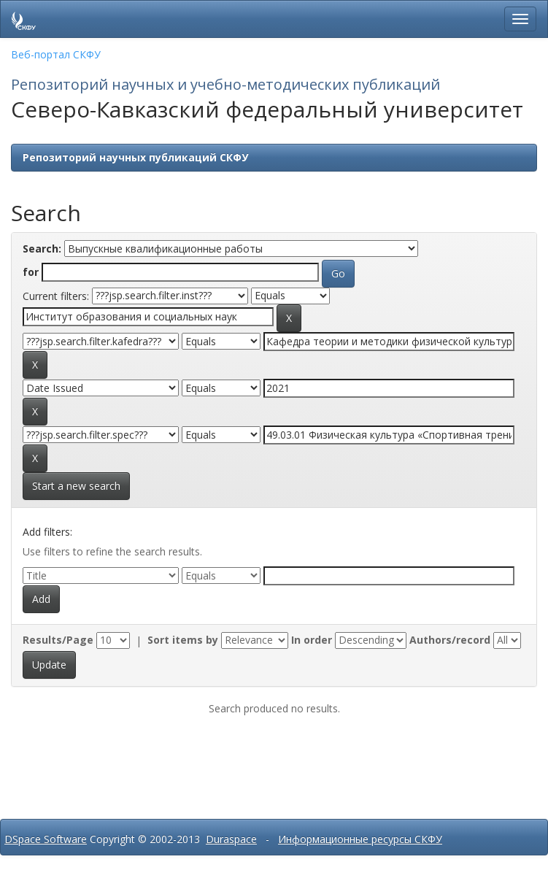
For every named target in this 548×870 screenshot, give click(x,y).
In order (311, 640)
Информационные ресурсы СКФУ (360, 839)
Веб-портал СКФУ (56, 54)
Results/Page (58, 640)
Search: (42, 248)
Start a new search (76, 486)
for (31, 272)
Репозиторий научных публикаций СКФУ (135, 157)
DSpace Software (45, 839)
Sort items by (182, 640)
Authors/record (449, 640)
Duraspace (231, 839)
